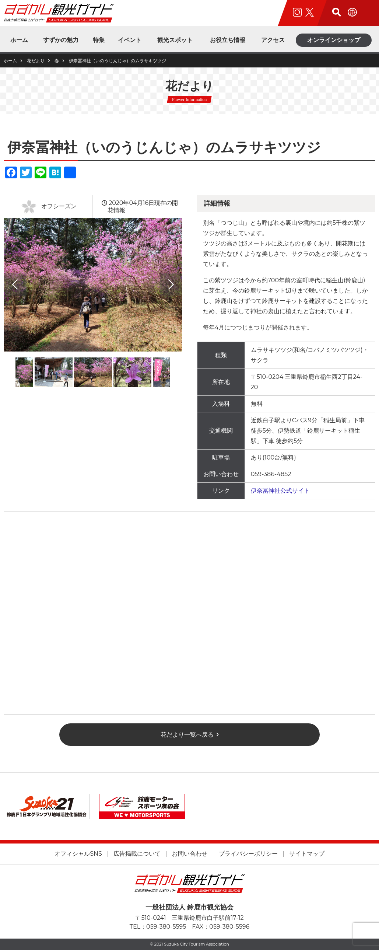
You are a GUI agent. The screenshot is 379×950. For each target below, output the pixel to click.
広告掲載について (137, 854)
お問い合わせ (189, 854)
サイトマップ (306, 854)
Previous (15, 284)
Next (171, 284)
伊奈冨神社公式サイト (280, 490)
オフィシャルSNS (78, 854)
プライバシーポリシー (248, 854)
